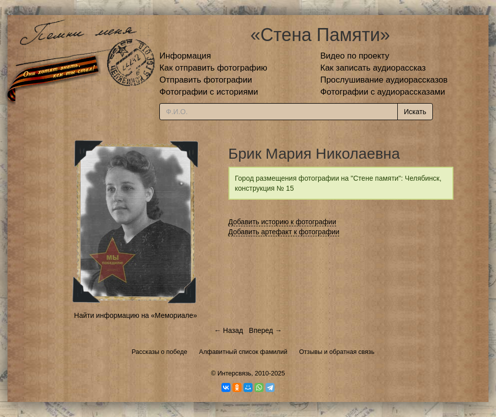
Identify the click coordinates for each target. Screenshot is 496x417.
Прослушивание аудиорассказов (383, 80)
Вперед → (265, 330)
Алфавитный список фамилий (243, 351)
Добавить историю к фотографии (282, 222)
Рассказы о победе (159, 351)
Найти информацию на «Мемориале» (135, 315)
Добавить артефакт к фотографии (284, 232)
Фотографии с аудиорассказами (382, 92)
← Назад (228, 330)
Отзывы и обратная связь (336, 351)
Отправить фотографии (205, 80)
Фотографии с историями (208, 92)
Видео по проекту (354, 56)
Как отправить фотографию (213, 68)
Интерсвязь (234, 373)
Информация (185, 56)
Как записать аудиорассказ (373, 68)
